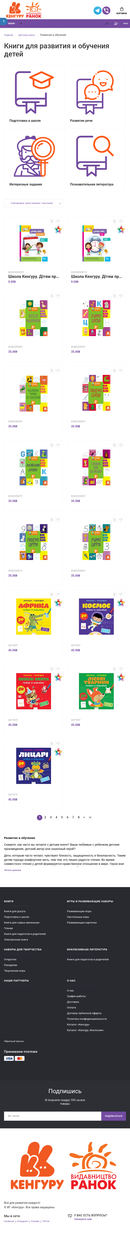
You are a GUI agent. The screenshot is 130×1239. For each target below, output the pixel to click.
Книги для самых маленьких (21, 927)
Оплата (71, 1012)
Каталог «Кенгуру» (78, 1029)
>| (90, 822)
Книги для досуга (15, 916)
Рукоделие (10, 970)
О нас (70, 995)
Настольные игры (78, 921)
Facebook (9, 1227)
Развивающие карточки (82, 927)
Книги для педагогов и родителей (25, 938)
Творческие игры (14, 975)
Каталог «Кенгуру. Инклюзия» (85, 1035)
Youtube (38, 1227)
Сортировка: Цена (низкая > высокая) (31, 208)
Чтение (8, 933)
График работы (76, 1001)
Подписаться (112, 1121)
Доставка (73, 1006)
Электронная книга (16, 944)
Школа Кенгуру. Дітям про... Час (97, 281)
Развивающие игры (79, 916)
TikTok (50, 1227)
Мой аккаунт (105, 25)
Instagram (25, 1227)
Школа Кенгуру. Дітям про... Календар (34, 281)
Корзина (121, 11)
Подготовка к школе (16, 921)
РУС (122, 25)
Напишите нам (84, 1225)
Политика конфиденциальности (87, 1023)
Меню (9, 25)
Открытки (10, 964)
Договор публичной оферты (84, 1018)
